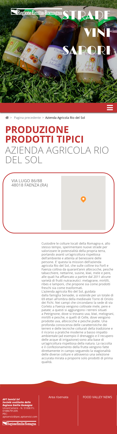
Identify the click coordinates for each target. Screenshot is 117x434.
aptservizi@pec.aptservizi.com (20, 416)
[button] (110, 107)
